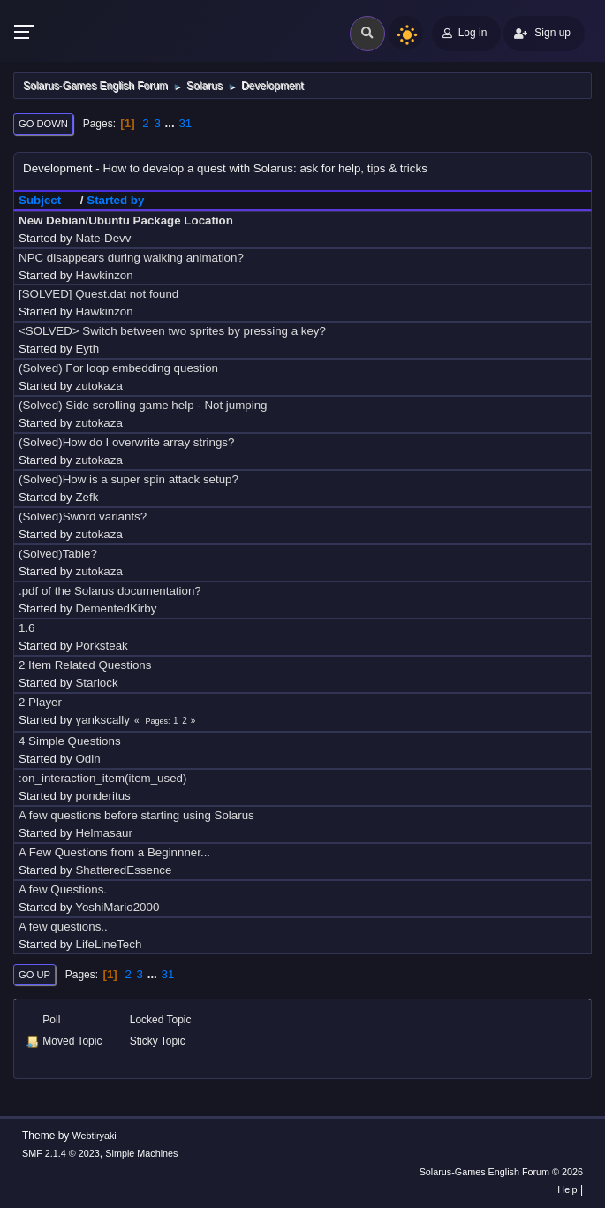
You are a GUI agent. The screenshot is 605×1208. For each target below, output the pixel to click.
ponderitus (102, 795)
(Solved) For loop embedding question (118, 368)
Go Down (43, 123)
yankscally (102, 719)
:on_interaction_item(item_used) (102, 778)
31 (185, 123)
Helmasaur (103, 833)
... (171, 123)
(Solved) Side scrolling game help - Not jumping (143, 405)
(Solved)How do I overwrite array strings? (126, 442)
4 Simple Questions (70, 741)
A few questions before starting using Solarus (136, 815)
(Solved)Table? (58, 553)
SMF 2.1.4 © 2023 (61, 1153)
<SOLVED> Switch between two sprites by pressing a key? (172, 331)
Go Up (34, 974)
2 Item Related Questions (85, 665)
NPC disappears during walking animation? (131, 257)
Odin (87, 758)
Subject (48, 200)
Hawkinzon (103, 275)
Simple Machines (141, 1153)
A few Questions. (63, 889)
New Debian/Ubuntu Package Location (126, 220)
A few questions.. (63, 926)
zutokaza (98, 385)
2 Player (40, 702)
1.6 (27, 627)
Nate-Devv (103, 238)
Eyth (87, 348)
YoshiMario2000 (117, 907)
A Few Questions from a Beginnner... (114, 852)
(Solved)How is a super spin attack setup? (128, 479)
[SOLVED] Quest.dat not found (98, 293)
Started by (115, 200)
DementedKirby (115, 608)
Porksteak (101, 645)
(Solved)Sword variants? (83, 516)
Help (567, 1189)
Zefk (86, 497)
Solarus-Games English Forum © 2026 (501, 1171)
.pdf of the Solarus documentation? (110, 590)
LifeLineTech (108, 944)
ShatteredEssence (123, 870)
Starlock (96, 682)
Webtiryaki (94, 1135)
